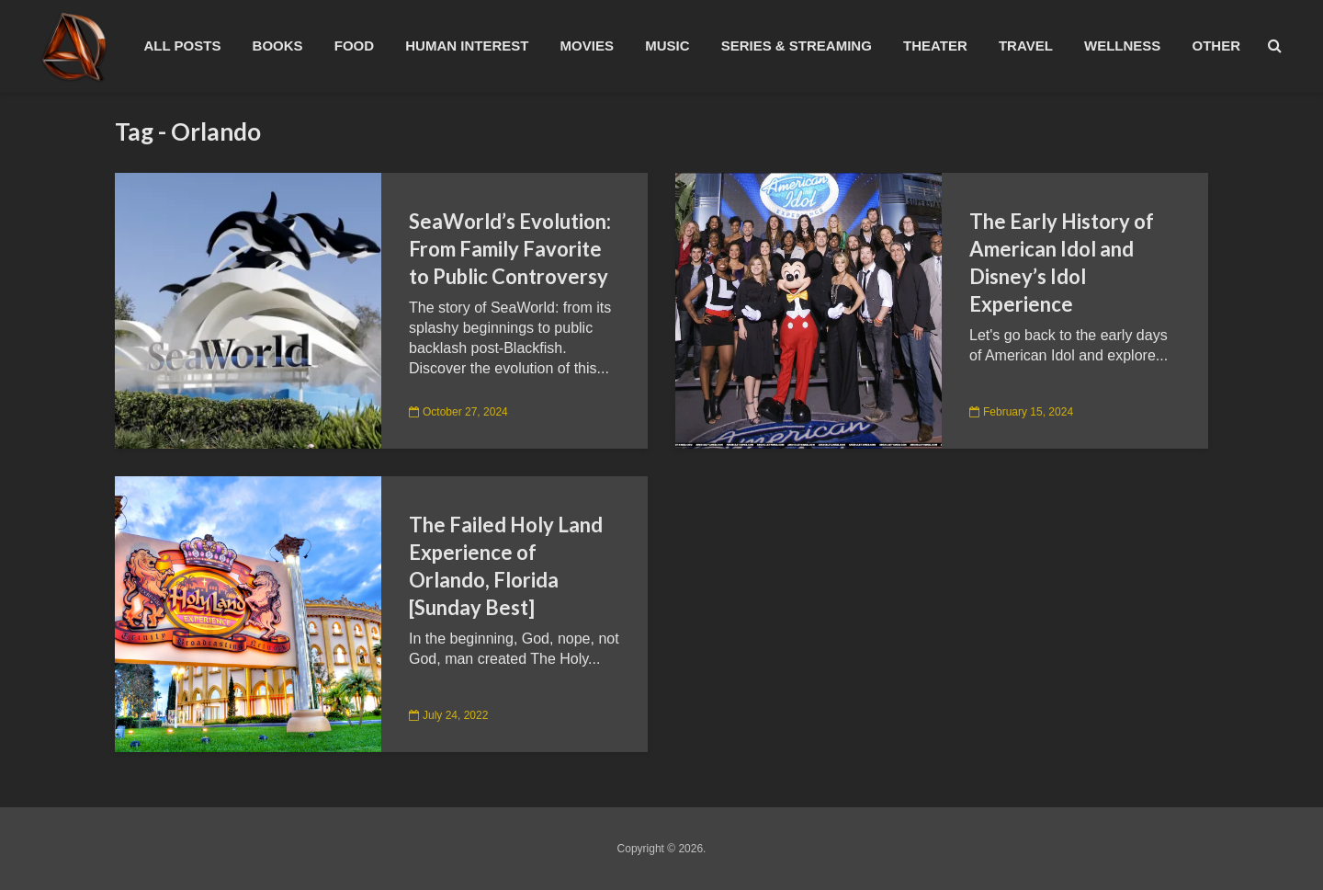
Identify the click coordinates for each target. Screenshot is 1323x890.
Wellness (1122, 45)
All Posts (181, 45)
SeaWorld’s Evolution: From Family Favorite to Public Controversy (510, 249)
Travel (1026, 45)
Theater (935, 45)
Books (278, 45)
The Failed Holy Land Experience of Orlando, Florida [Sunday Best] (506, 566)
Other (1217, 45)
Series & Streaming (796, 45)
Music (667, 45)
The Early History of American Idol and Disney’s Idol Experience (1061, 262)
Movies (587, 45)
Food (354, 45)
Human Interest (466, 45)
